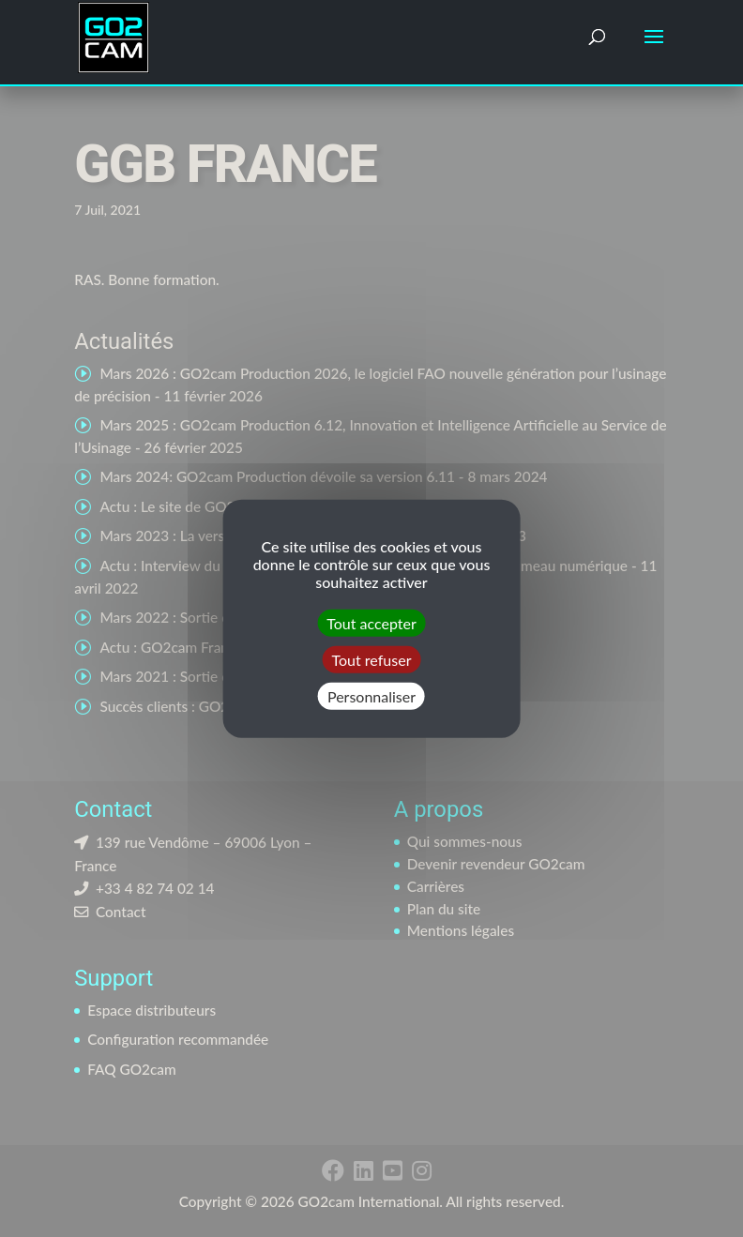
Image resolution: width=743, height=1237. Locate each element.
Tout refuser (372, 659)
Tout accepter (371, 622)
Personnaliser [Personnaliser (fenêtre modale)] (371, 696)
